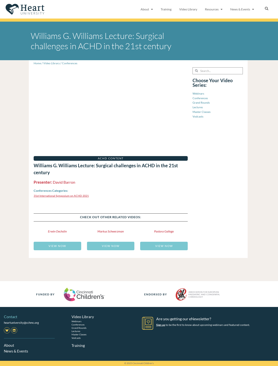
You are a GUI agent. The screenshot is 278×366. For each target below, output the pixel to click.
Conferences (71, 63)
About (147, 9)
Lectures (76, 331)
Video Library (188, 9)
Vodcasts (76, 337)
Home (37, 63)
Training (166, 9)
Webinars (76, 321)
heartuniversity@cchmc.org (21, 322)
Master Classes (79, 334)
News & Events (242, 9)
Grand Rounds (79, 327)
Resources (214, 9)
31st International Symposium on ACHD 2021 (63, 195)
